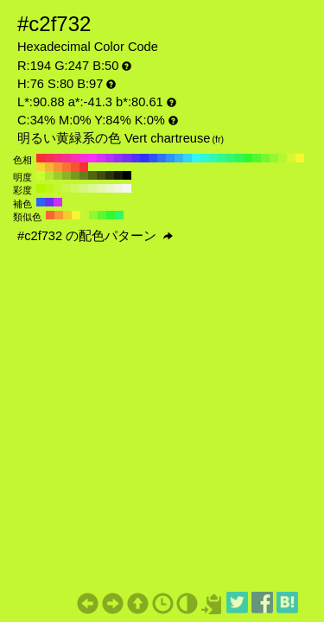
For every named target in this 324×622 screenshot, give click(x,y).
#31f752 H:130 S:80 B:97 (239, 158)
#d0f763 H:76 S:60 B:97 (75, 188)
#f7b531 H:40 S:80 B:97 (49, 166)
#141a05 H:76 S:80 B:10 (118, 175)
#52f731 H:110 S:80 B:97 (256, 158)
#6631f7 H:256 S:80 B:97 (49, 202)
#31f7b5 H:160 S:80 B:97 (213, 158)
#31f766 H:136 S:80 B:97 (119, 215)
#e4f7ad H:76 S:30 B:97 (101, 188)
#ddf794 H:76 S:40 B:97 (92, 188)
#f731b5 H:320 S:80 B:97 (75, 158)
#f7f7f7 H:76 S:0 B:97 (127, 188)
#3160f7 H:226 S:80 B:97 (40, 202)
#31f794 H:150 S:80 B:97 (222, 158)
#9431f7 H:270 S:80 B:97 (118, 158)
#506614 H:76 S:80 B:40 (92, 175)
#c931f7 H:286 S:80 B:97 (58, 202)
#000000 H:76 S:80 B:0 (127, 175)
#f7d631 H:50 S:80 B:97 (40, 166)
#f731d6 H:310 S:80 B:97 (83, 158)
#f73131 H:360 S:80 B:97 (40, 158)
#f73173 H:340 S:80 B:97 (58, 158)
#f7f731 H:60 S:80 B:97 (299, 158)
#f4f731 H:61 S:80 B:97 (76, 215)
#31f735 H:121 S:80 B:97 (110, 215)
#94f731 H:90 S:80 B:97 (274, 158)
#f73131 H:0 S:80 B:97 (83, 166)
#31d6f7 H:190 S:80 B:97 (187, 158)
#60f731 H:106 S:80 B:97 (102, 215)
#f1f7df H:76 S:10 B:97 (118, 188)
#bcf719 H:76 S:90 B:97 (49, 188)
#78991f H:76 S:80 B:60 (75, 175)
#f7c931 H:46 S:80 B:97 (67, 215)
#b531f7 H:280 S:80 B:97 (109, 158)
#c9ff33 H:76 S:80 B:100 (40, 175)
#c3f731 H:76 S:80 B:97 (58, 188)
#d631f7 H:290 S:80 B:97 (101, 158)
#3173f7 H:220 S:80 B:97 (161, 158)
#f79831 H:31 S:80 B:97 (58, 215)
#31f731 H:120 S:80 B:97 (248, 158)
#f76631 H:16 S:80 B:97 (50, 215)
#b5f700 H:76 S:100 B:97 (40, 188)
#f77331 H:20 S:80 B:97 (66, 166)
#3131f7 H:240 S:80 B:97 (144, 158)
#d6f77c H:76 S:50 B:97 (83, 188)
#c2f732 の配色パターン (95, 236)
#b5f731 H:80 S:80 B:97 (282, 158)
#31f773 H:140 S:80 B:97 (230, 158)
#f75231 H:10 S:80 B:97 (75, 166)
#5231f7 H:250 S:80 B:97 (135, 158)
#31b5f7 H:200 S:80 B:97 (179, 158)
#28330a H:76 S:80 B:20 (109, 175)
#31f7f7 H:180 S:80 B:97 (196, 158)
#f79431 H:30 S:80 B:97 (58, 166)
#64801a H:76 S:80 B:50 (83, 175)
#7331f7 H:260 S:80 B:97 (127, 158)
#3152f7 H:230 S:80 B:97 (153, 158)
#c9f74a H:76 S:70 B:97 (66, 188)
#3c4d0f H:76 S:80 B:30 (101, 175)
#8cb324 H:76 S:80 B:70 (66, 175)
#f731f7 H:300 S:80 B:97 (92, 158)
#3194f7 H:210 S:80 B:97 (170, 158)
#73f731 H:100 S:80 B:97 (265, 158)
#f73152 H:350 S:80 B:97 (49, 158)
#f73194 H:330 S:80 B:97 (66, 158)
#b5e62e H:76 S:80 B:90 (49, 175)
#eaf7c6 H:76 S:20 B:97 (109, 188)
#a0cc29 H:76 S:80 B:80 (58, 175)
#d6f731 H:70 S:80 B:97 (291, 158)
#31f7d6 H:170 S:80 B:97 (204, 158)
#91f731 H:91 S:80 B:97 (93, 215)
